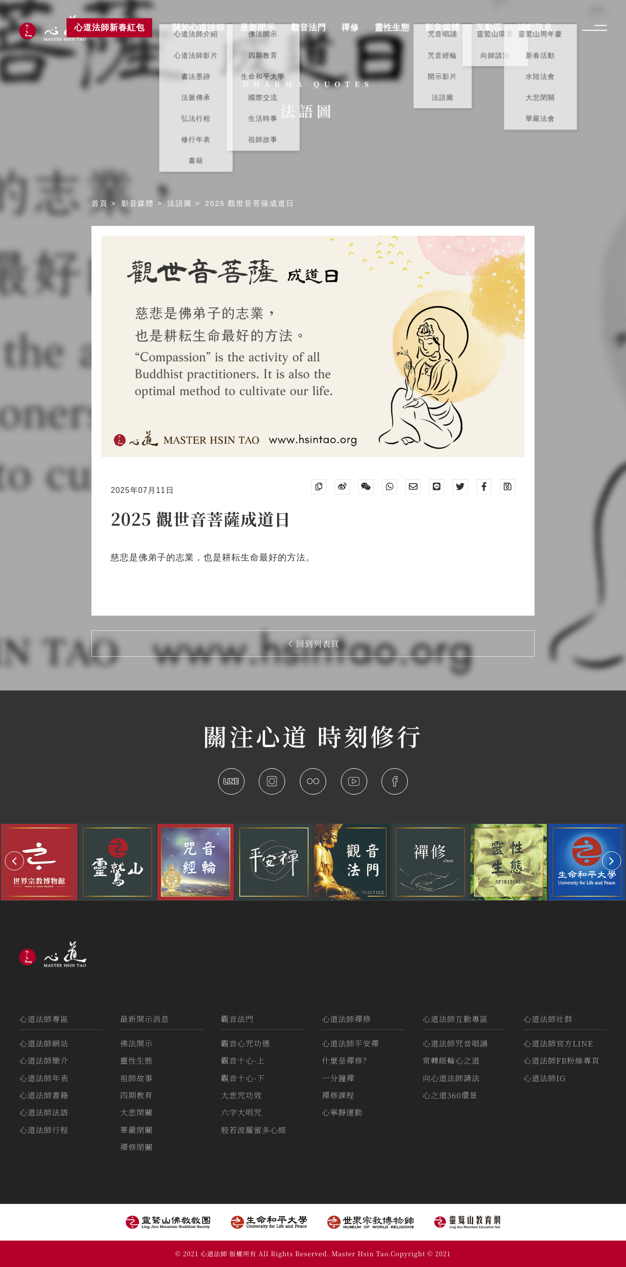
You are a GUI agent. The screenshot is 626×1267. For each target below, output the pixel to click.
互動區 (489, 27)
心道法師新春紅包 (109, 27)
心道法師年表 (43, 1078)
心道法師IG (544, 1078)
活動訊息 (535, 27)
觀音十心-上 (243, 1060)
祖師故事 (136, 1078)
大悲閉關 (136, 1112)
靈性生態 (136, 1060)
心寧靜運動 (342, 1112)
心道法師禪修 (346, 1018)
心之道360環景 (450, 1095)
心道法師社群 (548, 1018)
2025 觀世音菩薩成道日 (249, 203)
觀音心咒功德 (245, 1043)
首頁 (101, 203)
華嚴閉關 (136, 1129)
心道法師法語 (43, 1112)
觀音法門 (237, 1018)
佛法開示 (136, 1043)
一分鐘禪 (338, 1078)
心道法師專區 (43, 1018)
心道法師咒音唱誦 (455, 1043)
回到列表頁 (314, 643)
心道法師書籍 (43, 1095)
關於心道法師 (198, 27)
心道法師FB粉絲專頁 (561, 1060)
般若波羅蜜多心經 (254, 1129)
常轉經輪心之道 (451, 1060)
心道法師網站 (43, 1043)
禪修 (350, 27)
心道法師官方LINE (558, 1043)
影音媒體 (139, 203)
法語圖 (181, 203)
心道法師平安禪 (350, 1043)
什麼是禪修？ (346, 1060)
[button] (14, 860)
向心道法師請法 (451, 1078)
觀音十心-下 (243, 1078)
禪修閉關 (136, 1147)
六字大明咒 (241, 1112)
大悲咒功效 (241, 1095)
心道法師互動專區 (455, 1018)
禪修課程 (338, 1095)
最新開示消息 (145, 1018)
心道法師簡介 (43, 1060)
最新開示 (257, 27)
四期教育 (136, 1095)
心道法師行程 (43, 1129)
